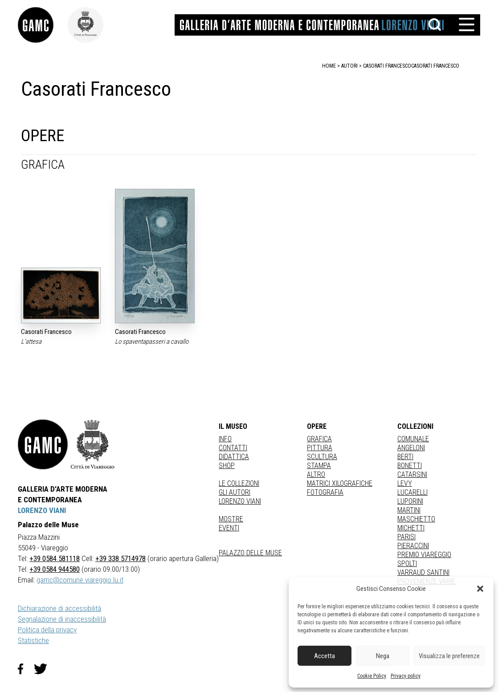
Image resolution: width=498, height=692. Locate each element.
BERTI (405, 456)
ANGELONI (411, 448)
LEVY (404, 483)
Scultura (322, 456)
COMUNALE (413, 439)
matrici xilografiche (339, 483)
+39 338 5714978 (120, 558)
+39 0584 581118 (54, 558)
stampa (319, 465)
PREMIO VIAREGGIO (424, 554)
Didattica (234, 456)
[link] (43, 25)
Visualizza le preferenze (449, 656)
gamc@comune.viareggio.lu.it (80, 579)
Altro (316, 474)
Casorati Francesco (435, 66)
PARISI (406, 537)
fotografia (325, 492)
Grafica (319, 439)
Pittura (319, 448)
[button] (480, 588)
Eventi (229, 528)
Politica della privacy (47, 629)
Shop (227, 465)
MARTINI (408, 510)
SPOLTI (407, 563)
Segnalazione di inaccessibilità (62, 619)
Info (225, 439)
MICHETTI (411, 528)
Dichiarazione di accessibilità (59, 608)
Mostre (231, 519)
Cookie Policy (371, 676)
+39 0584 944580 (54, 569)
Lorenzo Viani (240, 501)
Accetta (324, 656)
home (329, 66)
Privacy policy (405, 676)
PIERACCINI (413, 545)
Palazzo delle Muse (250, 553)
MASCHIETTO (416, 519)
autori (349, 66)
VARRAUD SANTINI (423, 572)
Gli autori (234, 492)
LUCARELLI (412, 492)
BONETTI (409, 465)
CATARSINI (412, 474)
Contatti (233, 448)
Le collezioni (239, 483)
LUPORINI (410, 501)
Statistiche (33, 640)
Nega (382, 656)
